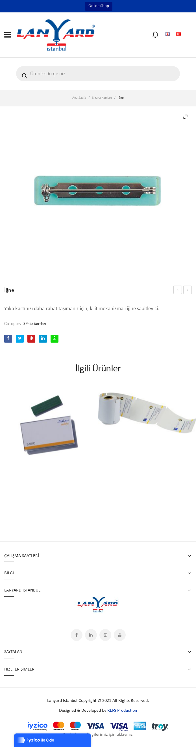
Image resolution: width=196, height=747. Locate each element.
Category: (13, 323)
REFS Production (122, 710)
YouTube (120, 635)
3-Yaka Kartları (102, 98)
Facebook (76, 635)
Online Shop (98, 6)
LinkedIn (91, 635)
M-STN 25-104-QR (178, 291)
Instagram (105, 635)
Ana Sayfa (79, 98)
